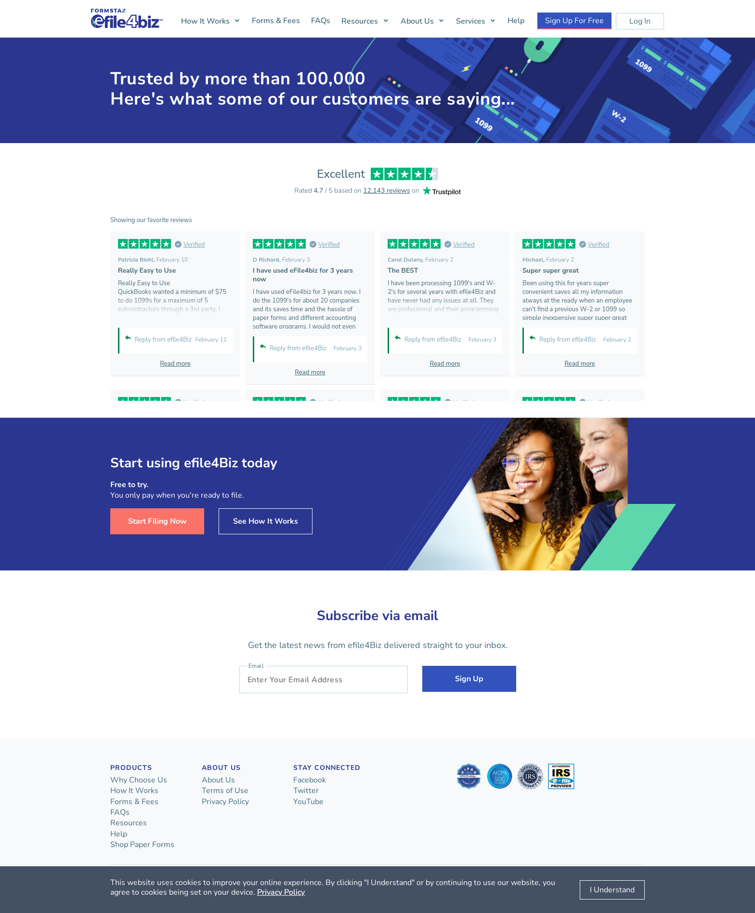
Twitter (306, 790)
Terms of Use (225, 790)
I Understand (612, 890)
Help (516, 20)
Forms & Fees (276, 20)
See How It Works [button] (265, 521)
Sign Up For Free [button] (574, 20)
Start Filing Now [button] (157, 521)
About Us (417, 21)
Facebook (309, 780)
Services (470, 21)
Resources (359, 21)
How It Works (205, 21)
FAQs (320, 20)
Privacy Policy (225, 801)
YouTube (308, 801)
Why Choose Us (138, 780)
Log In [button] (640, 21)
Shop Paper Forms (142, 844)
